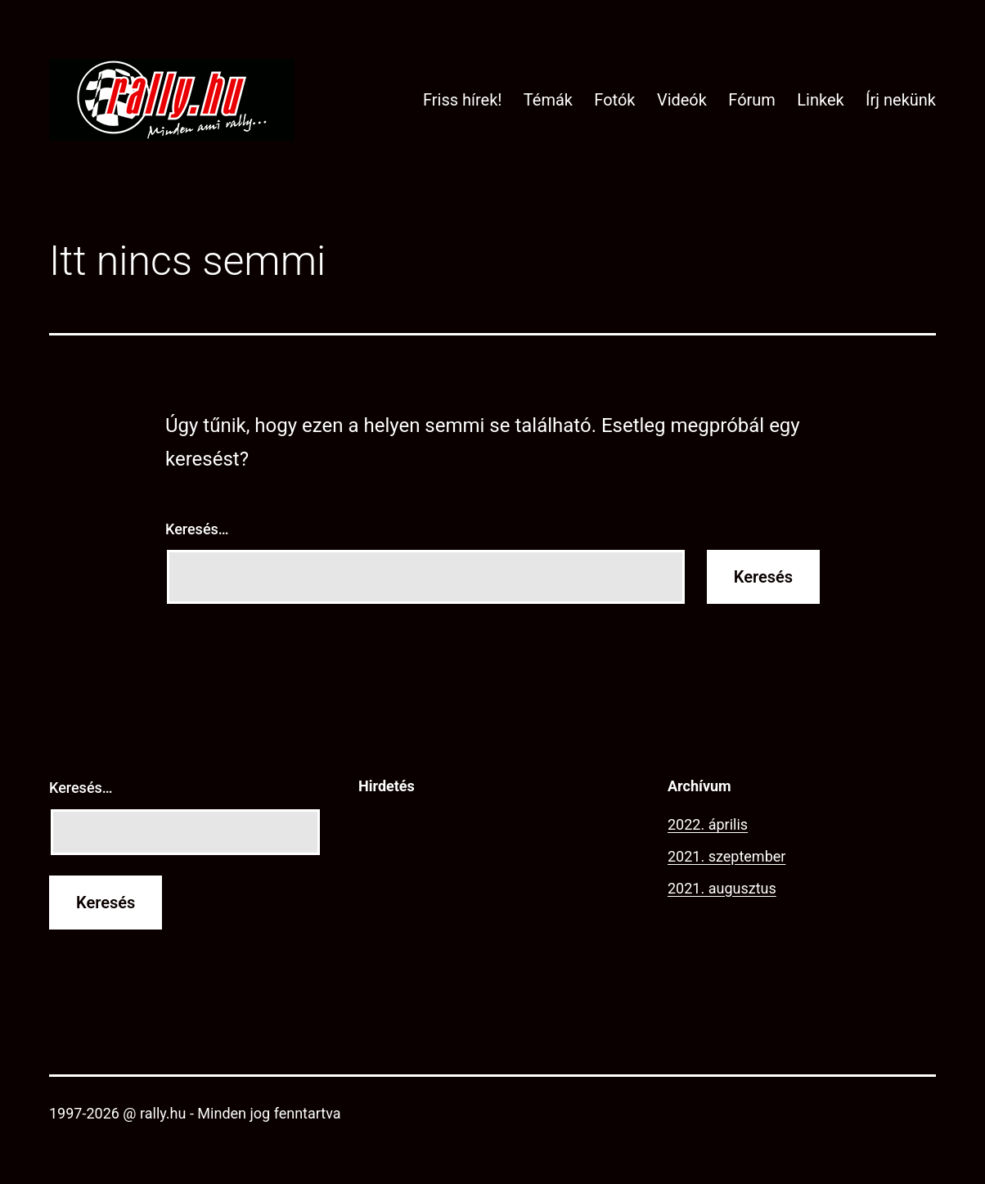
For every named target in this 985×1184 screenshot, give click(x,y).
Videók (682, 100)
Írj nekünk (901, 100)
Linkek (820, 100)
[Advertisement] (492, 915)
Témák (548, 100)
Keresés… (197, 529)
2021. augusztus (722, 888)
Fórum (752, 100)
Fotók (614, 100)
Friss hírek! (462, 100)
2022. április (708, 824)
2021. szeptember (726, 856)
